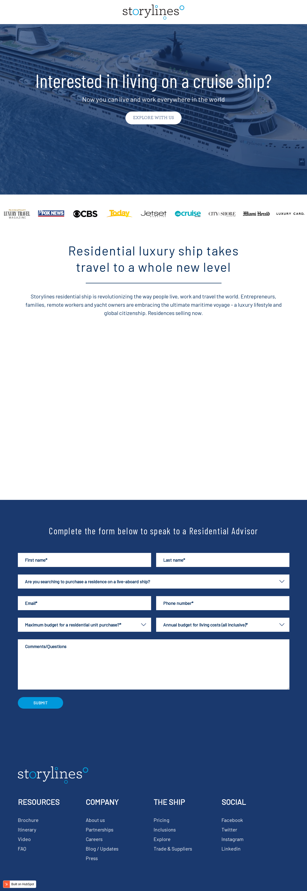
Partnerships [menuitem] (99, 829)
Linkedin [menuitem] (231, 849)
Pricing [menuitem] (161, 820)
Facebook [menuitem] (232, 820)
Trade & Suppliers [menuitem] (173, 849)
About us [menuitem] (95, 820)
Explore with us (153, 118)
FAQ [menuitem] (22, 849)
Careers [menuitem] (94, 839)
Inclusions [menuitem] (165, 829)
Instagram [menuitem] (233, 839)
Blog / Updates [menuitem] (102, 849)
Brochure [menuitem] (28, 820)
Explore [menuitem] (162, 839)
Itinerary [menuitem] (27, 829)
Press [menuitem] (92, 858)
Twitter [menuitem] (229, 829)
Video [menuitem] (24, 839)
